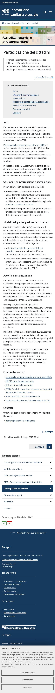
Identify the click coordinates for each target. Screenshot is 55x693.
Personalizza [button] (27, 687)
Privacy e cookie (10, 587)
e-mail (13, 616)
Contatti (17, 112)
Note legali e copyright (12, 584)
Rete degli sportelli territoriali (19, 385)
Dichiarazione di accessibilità (14, 594)
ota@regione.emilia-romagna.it (20, 420)
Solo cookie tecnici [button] (28, 673)
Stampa (47, 432)
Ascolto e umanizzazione (24, 105)
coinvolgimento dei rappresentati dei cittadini (24, 249)
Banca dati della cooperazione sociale (23, 396)
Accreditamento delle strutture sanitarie (23, 23)
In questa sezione (11, 455)
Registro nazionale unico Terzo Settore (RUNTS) (27, 400)
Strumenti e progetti (28, 495)
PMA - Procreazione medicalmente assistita (28, 482)
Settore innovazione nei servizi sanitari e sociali (20, 559)
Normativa (28, 501)
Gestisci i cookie (10, 591)
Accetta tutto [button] (27, 680)
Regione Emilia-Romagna (10, 2)
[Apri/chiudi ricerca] (45, 12)
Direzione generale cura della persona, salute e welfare (22, 555)
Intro (15, 91)
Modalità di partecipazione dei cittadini (31, 101)
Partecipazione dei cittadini (28, 488)
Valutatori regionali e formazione (28, 475)
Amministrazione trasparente (19, 204)
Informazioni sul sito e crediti (15, 612)
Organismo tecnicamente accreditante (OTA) (25, 145)
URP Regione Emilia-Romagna (20, 381)
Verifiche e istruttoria (28, 468)
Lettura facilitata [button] (44, 77)
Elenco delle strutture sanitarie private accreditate (29, 377)
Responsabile (9, 609)
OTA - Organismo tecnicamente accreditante (28, 462)
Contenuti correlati (21, 109)
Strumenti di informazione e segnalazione (26, 96)
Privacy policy (10, 666)
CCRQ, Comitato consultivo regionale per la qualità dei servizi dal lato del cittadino (29, 390)
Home (3, 23)
